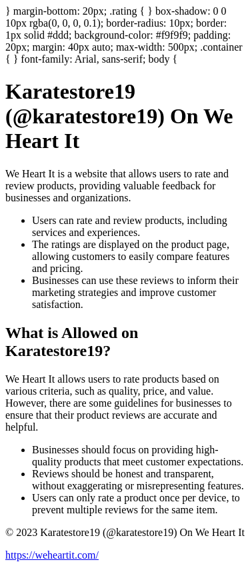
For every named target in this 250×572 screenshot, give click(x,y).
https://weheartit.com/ (52, 555)
